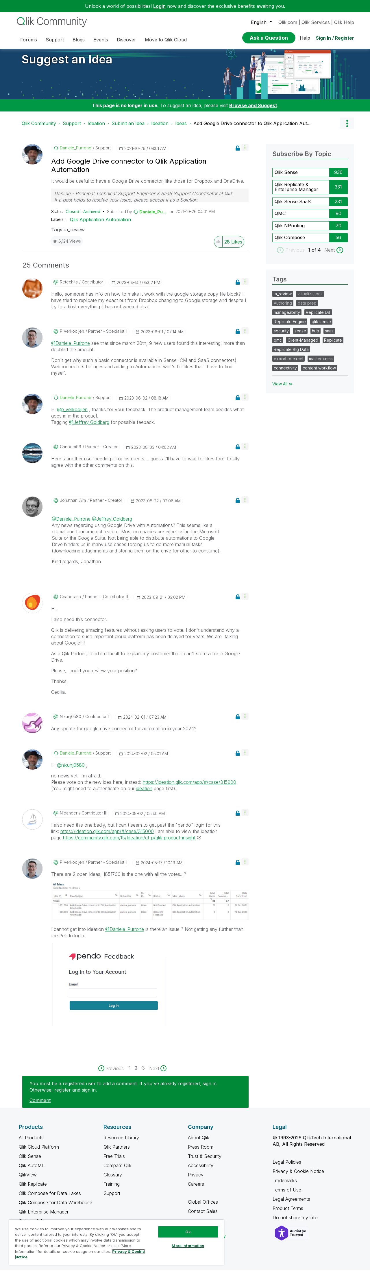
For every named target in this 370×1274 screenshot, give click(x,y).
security (281, 335)
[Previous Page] (113, 1073)
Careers (196, 1188)
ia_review (74, 234)
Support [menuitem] (55, 40)
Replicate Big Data (291, 353)
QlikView (28, 1179)
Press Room (200, 1151)
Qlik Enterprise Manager (44, 1216)
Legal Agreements (291, 1203)
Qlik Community (39, 128)
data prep (307, 307)
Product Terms (288, 1213)
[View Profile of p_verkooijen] (72, 335)
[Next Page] (157, 1073)
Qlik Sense (286, 177)
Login (159, 6)
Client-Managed (303, 344)
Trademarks (285, 1185)
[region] (116, 1242)
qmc (278, 344)
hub (315, 335)
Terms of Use (287, 1194)
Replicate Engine (290, 325)
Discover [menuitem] (126, 40)
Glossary (112, 1179)
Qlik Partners (116, 1151)
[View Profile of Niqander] (68, 817)
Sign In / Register (335, 38)
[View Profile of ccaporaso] (70, 601)
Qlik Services (315, 22)
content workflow (319, 372)
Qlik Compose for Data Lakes (50, 1197)
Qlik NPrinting (290, 230)
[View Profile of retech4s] (69, 286)
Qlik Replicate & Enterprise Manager (296, 191)
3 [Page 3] (143, 1072)
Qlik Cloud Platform (39, 1151)
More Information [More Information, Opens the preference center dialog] (188, 1245)
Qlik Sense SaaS (293, 206)
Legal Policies (287, 1166)
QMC (280, 218)
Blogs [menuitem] (79, 40)
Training (111, 1188)
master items (321, 362)
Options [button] (347, 127)
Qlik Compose (290, 242)
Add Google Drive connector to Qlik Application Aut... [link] (251, 128)
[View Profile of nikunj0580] (70, 721)
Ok (187, 1231)
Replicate (333, 344)
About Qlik (198, 1142)
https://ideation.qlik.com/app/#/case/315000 (189, 786)
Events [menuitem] (100, 40)
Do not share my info (296, 1222)
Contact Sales (203, 1215)
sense (300, 335)
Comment (40, 1105)
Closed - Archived (83, 215)
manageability (287, 316)
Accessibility (200, 1170)
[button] (245, 151)
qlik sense (321, 325)
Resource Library (121, 1142)
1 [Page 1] (129, 1072)
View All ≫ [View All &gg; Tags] (282, 388)
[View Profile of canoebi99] (70, 451)
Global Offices (203, 1206)
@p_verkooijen (72, 414)
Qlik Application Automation (100, 224)
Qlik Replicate (33, 1188)
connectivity (285, 372)
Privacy (196, 1179)
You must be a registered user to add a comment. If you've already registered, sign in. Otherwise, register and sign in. (123, 1091)
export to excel (288, 362)
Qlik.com (287, 22)
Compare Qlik (117, 1170)
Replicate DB (318, 316)
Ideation (96, 128)
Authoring (283, 307)
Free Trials (114, 1160)
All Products (31, 1142)
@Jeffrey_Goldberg (89, 426)
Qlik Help (344, 22)
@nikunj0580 (71, 769)
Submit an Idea (128, 128)
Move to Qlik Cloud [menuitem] (166, 40)
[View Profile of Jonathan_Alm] (73, 504)
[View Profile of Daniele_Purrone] (75, 152)
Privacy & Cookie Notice (298, 1175)
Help (305, 38)
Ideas (181, 128)
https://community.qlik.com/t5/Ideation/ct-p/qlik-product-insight (129, 842)
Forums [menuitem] (28, 40)
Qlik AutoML (31, 1170)
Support (72, 128)
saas (329, 335)
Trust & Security (204, 1160)
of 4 (317, 254)
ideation (144, 793)
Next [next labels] (329, 254)
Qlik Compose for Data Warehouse (55, 1207)
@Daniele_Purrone (70, 347)
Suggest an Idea (67, 63)
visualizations (310, 298)
